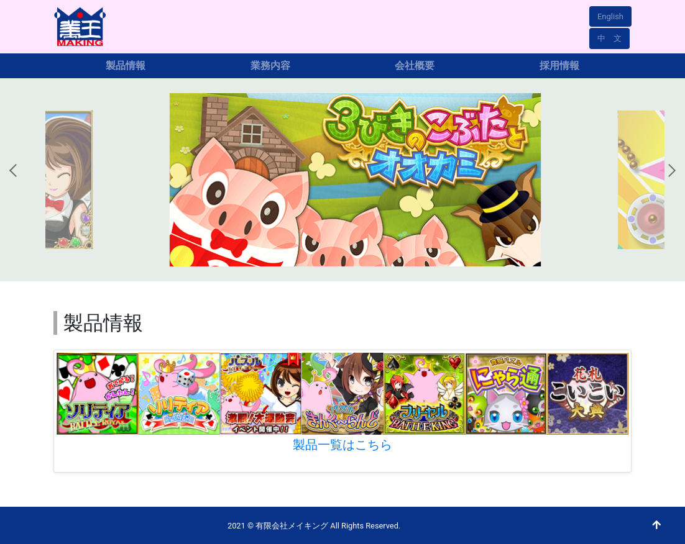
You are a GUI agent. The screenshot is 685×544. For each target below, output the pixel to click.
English (610, 16)
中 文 (609, 38)
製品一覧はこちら (342, 444)
